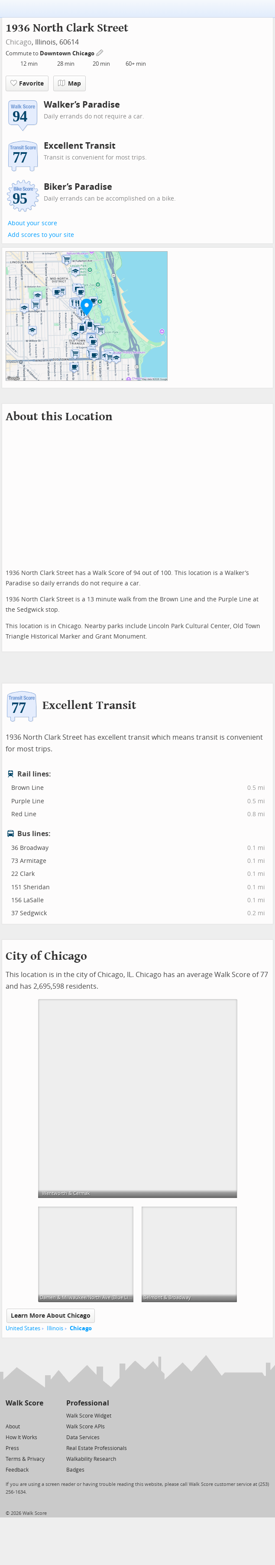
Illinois (55, 1328)
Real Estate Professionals (96, 1448)
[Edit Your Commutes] (100, 52)
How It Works (21, 1437)
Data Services (83, 1437)
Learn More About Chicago (51, 1315)
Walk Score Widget (88, 1416)
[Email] (37, 1415)
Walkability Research (91, 1459)
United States (23, 1328)
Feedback (17, 1470)
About (13, 1427)
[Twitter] (11, 1415)
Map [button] (69, 83)
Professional (87, 1403)
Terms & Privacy (25, 1459)
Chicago (19, 42)
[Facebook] (24, 1415)
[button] (86, 307)
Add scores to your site (41, 235)
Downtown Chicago (68, 53)
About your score (32, 223)
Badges (75, 1470)
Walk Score (24, 1403)
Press (12, 1448)
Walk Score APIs (85, 1427)
